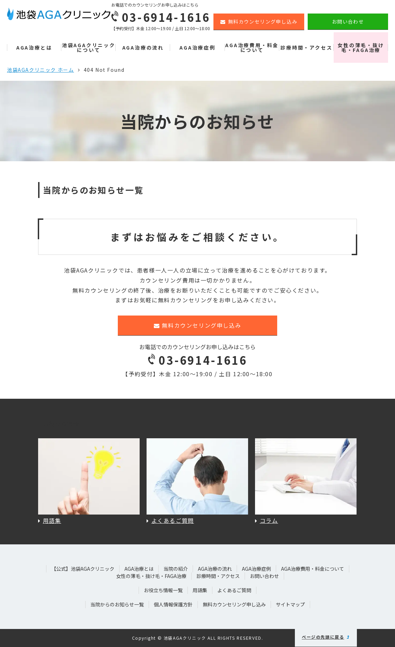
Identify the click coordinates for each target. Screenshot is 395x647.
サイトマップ (290, 604)
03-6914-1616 (197, 360)
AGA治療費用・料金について (252, 47)
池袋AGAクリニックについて (88, 47)
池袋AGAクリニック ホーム (40, 69)
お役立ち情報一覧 (163, 590)
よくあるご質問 (234, 590)
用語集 (200, 590)
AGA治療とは (34, 47)
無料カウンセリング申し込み (258, 21)
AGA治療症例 (197, 47)
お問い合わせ (348, 21)
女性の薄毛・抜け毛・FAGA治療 (360, 47)
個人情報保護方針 (173, 604)
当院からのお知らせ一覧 (117, 604)
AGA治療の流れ (143, 47)
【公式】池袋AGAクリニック (82, 568)
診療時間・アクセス (306, 47)
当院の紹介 (176, 568)
